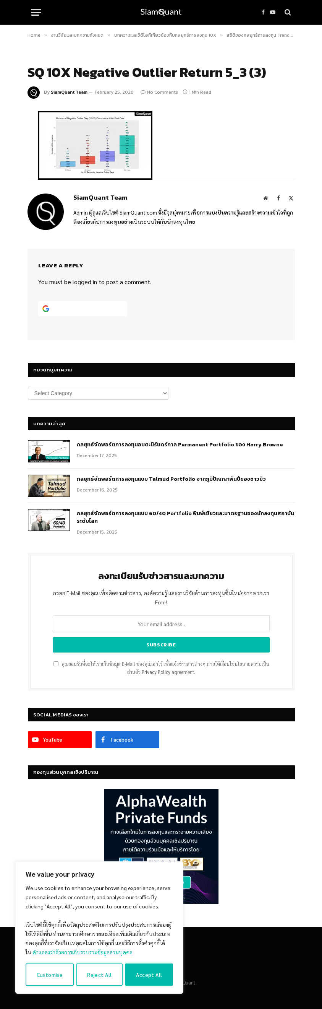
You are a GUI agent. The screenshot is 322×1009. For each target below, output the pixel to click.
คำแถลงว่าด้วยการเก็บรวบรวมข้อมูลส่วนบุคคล (83, 952)
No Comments (159, 92)
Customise (49, 974)
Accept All (149, 974)
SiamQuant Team (69, 92)
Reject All (99, 974)
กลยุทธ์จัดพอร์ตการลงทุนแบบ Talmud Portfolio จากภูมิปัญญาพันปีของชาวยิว (171, 479)
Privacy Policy (156, 672)
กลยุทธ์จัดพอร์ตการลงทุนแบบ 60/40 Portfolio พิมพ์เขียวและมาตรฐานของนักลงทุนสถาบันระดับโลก (185, 517)
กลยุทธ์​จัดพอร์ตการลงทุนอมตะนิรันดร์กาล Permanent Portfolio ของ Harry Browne (180, 445)
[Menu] (36, 12)
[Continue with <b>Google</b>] (83, 308)
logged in (85, 282)
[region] (99, 928)
